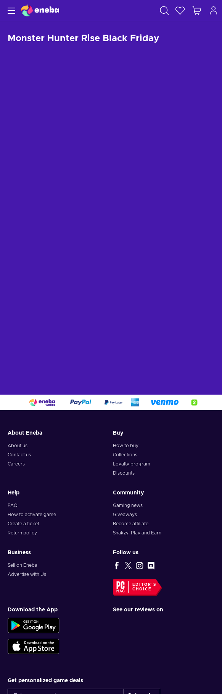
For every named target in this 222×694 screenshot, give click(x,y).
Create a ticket (23, 523)
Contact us (19, 455)
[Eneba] (40, 10)
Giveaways (125, 514)
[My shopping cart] (196, 10)
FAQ (13, 505)
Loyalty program (131, 464)
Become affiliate (130, 523)
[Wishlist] (180, 10)
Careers (16, 464)
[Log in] (213, 10)
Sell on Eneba (22, 565)
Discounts (124, 473)
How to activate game (32, 514)
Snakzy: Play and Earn (137, 533)
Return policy (22, 533)
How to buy (125, 445)
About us (17, 445)
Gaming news (128, 505)
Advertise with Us (27, 574)
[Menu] (10, 10)
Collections (125, 455)
